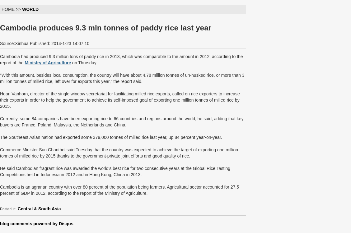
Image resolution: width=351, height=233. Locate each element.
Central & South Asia (39, 208)
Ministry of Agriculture (48, 62)
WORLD (30, 9)
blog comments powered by (36, 223)
